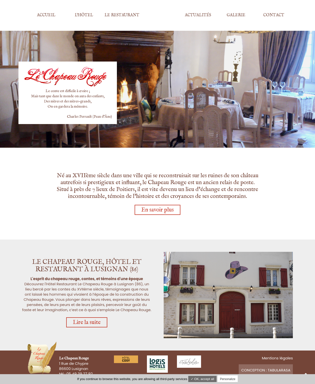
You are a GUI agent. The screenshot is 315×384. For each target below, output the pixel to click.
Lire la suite (87, 322)
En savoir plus (157, 209)
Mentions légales (277, 358)
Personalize (228, 379)
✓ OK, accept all (202, 379)
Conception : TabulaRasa (265, 370)
